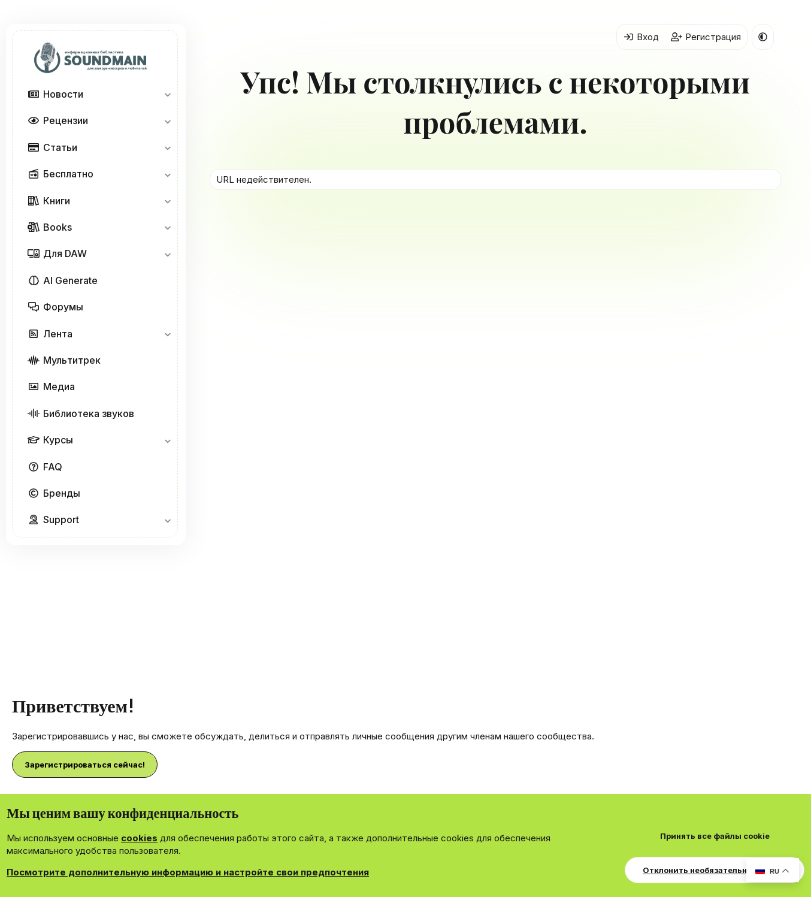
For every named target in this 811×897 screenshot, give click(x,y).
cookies (139, 838)
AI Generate (70, 280)
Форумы (63, 307)
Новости (63, 94)
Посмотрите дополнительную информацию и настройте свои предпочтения (188, 872)
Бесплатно (68, 174)
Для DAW (65, 253)
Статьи (60, 147)
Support (61, 519)
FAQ (52, 467)
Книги (56, 201)
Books (57, 227)
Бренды (61, 493)
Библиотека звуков (88, 413)
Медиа (59, 386)
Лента (57, 334)
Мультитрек (72, 360)
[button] (167, 94)
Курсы (58, 440)
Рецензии (65, 120)
